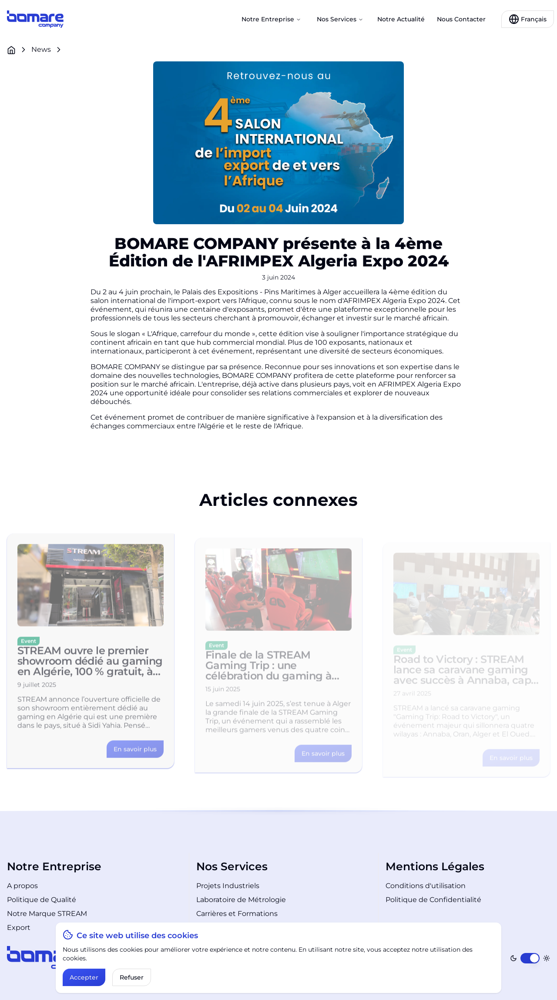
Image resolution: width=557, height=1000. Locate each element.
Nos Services (340, 19)
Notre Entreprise (271, 19)
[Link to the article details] (135, 755)
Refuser (132, 977)
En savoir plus (135, 755)
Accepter (84, 977)
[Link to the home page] (35, 19)
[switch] (530, 958)
